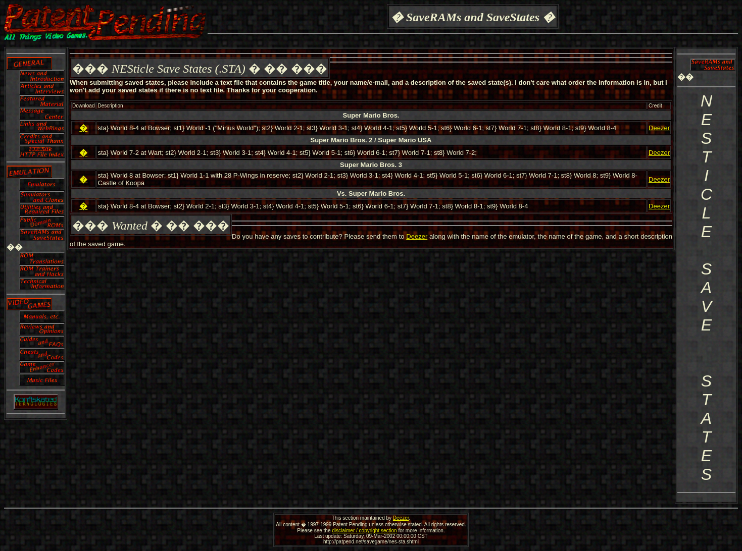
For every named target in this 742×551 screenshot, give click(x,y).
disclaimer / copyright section (364, 530)
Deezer (659, 128)
